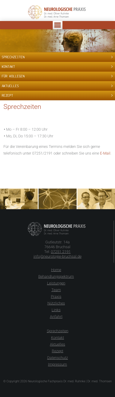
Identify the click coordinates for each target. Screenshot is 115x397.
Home (56, 269)
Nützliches (56, 303)
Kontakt (57, 337)
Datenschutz (57, 357)
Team (56, 290)
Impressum (57, 364)
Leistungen (56, 283)
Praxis (56, 296)
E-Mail (105, 153)
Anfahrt (56, 316)
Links (56, 310)
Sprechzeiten (57, 331)
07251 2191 (61, 251)
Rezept (57, 351)
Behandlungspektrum (56, 276)
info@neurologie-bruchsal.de (57, 256)
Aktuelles (57, 344)
